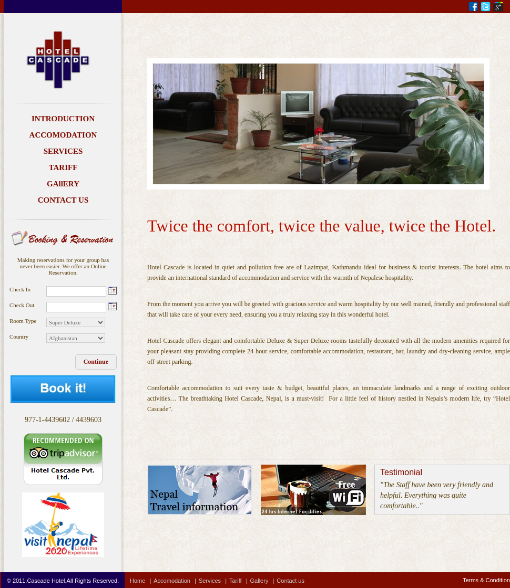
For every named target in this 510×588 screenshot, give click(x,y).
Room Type (22, 321)
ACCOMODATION (63, 135)
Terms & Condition (486, 580)
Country (18, 336)
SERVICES (63, 151)
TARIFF (63, 167)
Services (214, 581)
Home (142, 581)
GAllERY (63, 184)
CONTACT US (63, 200)
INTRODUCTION (63, 118)
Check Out (21, 305)
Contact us (290, 581)
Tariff (239, 581)
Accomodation (176, 581)
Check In (19, 289)
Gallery (263, 581)
